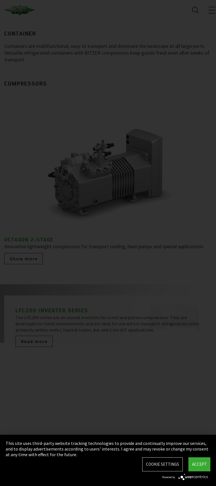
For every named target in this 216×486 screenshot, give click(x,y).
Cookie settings (162, 464)
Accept (199, 464)
